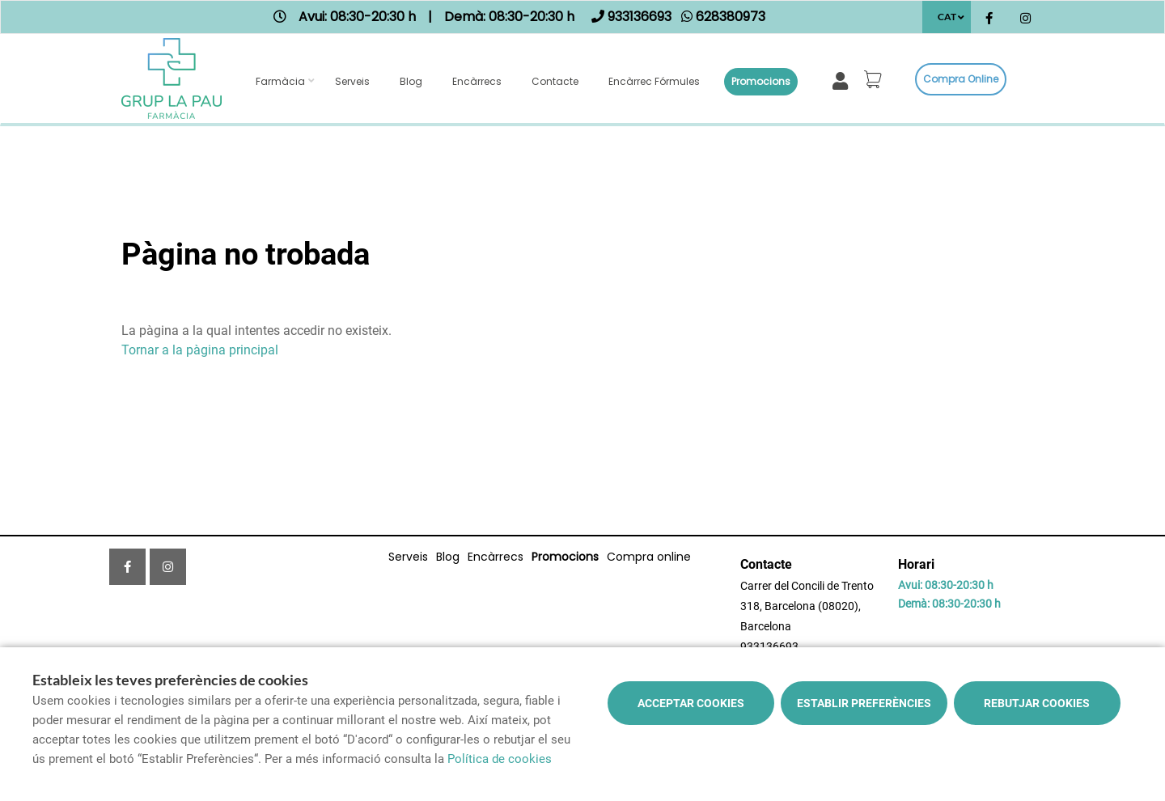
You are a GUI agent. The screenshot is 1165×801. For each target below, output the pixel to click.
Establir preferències (864, 703)
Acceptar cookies (691, 703)
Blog (411, 81)
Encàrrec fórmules (654, 81)
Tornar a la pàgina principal (199, 350)
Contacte (555, 81)
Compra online (960, 79)
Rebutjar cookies (1037, 703)
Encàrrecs (477, 81)
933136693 (769, 646)
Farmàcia (280, 81)
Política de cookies (499, 759)
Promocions (760, 81)
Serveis (352, 81)
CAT (947, 17)
